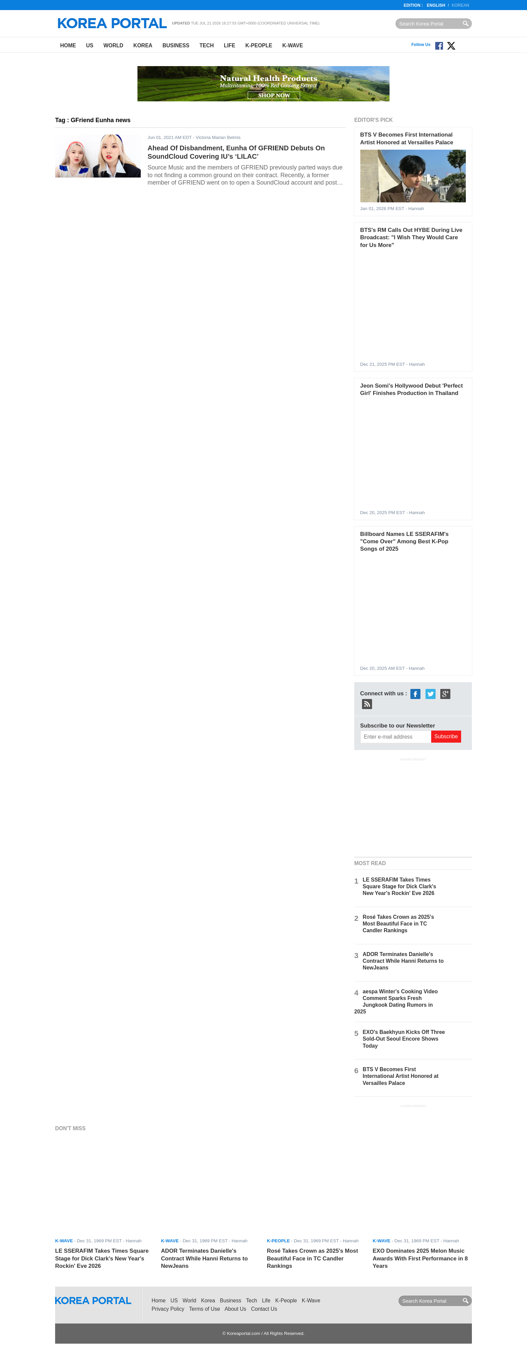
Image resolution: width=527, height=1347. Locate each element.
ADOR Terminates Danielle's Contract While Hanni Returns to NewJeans (403, 960)
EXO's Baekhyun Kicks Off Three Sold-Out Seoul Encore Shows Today (404, 1038)
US (89, 45)
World (113, 45)
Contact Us (264, 1309)
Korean (460, 5)
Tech (206, 45)
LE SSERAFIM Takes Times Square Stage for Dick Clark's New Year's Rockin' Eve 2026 (399, 886)
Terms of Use (204, 1309)
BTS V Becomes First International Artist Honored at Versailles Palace (401, 1076)
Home (68, 45)
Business (175, 45)
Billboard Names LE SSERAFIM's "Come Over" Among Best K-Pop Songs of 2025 (404, 541)
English (436, 5)
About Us (235, 1309)
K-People (258, 45)
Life (229, 45)
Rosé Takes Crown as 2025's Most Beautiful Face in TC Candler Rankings (398, 923)
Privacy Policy (168, 1309)
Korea (143, 45)
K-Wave (292, 45)
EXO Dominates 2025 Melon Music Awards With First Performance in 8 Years (420, 1258)
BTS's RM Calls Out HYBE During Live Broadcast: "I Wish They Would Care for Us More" (411, 237)
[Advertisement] (413, 806)
